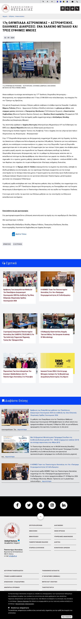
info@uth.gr (13, 556)
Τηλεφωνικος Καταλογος (50, 570)
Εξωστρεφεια (17, 244)
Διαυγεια (57, 542)
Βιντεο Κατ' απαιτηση (49, 582)
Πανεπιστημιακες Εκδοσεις (38, 542)
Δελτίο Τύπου (21, 234)
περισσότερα (22, 429)
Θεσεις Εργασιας (59, 531)
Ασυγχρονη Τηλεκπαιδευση (13, 570)
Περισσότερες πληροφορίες (24, 604)
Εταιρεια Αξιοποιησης (36, 547)
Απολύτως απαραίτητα (20, 608)
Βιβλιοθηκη (33, 531)
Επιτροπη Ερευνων (35, 525)
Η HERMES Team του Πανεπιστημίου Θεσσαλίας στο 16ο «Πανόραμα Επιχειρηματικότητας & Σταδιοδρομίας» (56, 292)
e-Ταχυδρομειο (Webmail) (51, 576)
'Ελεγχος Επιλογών (23, 601)
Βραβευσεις (7, 244)
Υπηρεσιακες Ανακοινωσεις (63, 536)
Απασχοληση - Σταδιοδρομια (14, 582)
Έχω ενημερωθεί (66, 617)
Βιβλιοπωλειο (33, 536)
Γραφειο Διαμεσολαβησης (13, 576)
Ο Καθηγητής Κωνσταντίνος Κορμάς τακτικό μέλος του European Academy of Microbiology (55, 334)
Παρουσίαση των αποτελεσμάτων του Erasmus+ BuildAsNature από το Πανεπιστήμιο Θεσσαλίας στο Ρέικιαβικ (18, 374)
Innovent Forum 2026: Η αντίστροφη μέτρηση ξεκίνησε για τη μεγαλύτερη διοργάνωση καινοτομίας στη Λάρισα (55, 374)
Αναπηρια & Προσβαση (12, 587)
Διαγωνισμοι (58, 525)
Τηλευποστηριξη (48, 587)
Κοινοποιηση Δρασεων (62, 547)
